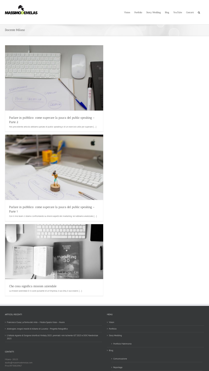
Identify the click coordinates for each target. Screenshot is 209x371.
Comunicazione (120, 358)
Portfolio (113, 328)
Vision (111, 322)
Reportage (117, 367)
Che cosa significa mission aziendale (32, 286)
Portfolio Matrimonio (122, 343)
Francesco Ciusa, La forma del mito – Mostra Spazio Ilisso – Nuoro (36, 322)
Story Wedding (115, 335)
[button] (199, 12)
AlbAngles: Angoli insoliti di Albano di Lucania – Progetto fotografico (37, 328)
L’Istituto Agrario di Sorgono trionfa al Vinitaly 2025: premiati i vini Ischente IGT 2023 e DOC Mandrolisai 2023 (52, 337)
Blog (111, 350)
